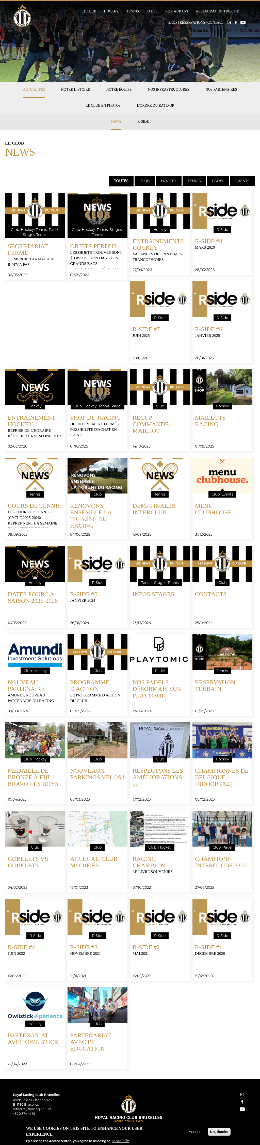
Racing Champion (149, 862)
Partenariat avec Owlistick (33, 1038)
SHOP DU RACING (95, 417)
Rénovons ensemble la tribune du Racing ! (90, 515)
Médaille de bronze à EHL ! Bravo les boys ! (35, 777)
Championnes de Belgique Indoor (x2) (222, 777)
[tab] (121, 181)
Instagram (228, 22)
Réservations (192, 22)
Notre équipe (119, 89)
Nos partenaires (221, 89)
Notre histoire (75, 89)
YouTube (243, 22)
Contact (215, 22)
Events (242, 181)
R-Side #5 (83, 594)
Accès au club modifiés (94, 862)
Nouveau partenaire (26, 685)
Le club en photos (103, 105)
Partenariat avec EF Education (90, 1042)
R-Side (143, 121)
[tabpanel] (130, 633)
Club (145, 181)
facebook (242, 1102)
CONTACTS (211, 594)
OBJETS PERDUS (93, 246)
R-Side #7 (146, 329)
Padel (152, 11)
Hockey (111, 11)
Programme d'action (89, 685)
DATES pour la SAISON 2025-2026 (33, 597)
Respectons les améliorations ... (158, 777)
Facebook (235, 22)
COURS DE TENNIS (34, 505)
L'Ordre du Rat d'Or (155, 105)
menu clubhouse (213, 509)
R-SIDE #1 (208, 947)
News (116, 121)
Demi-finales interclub (154, 509)
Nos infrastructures (168, 89)
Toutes (121, 181)
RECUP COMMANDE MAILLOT (151, 424)
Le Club (89, 11)
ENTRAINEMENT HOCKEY (31, 420)
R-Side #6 (208, 329)
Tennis (132, 11)
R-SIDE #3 (83, 947)
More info (120, 1141)
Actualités (34, 89)
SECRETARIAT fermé (28, 249)
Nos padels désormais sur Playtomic (157, 689)
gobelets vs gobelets (28, 862)
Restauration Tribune (217, 11)
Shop (172, 22)
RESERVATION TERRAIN (215, 685)
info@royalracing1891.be (32, 1109)
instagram (242, 1094)
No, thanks (219, 1132)
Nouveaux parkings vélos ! (97, 774)
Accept (195, 1132)
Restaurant (176, 11)
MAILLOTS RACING (210, 420)
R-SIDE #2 (146, 947)
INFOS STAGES (153, 594)
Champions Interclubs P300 (221, 862)
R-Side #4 (21, 947)
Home (163, 22)
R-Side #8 (208, 241)
